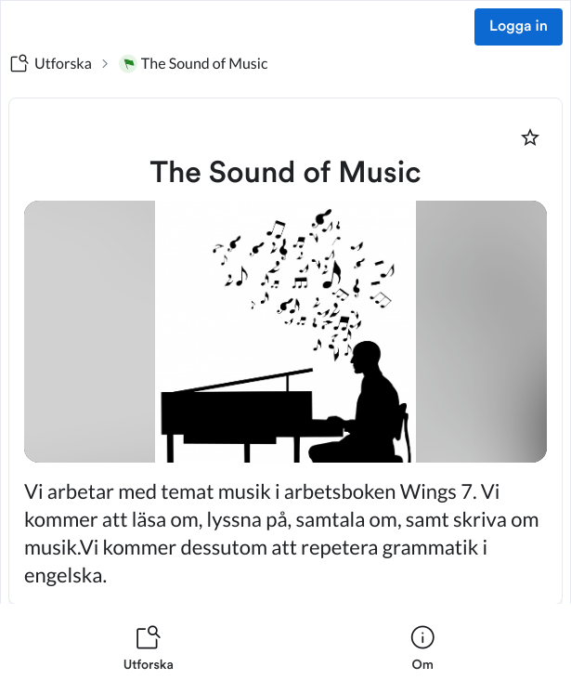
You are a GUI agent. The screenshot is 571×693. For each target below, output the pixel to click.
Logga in (518, 27)
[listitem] (149, 648)
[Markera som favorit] (530, 137)
